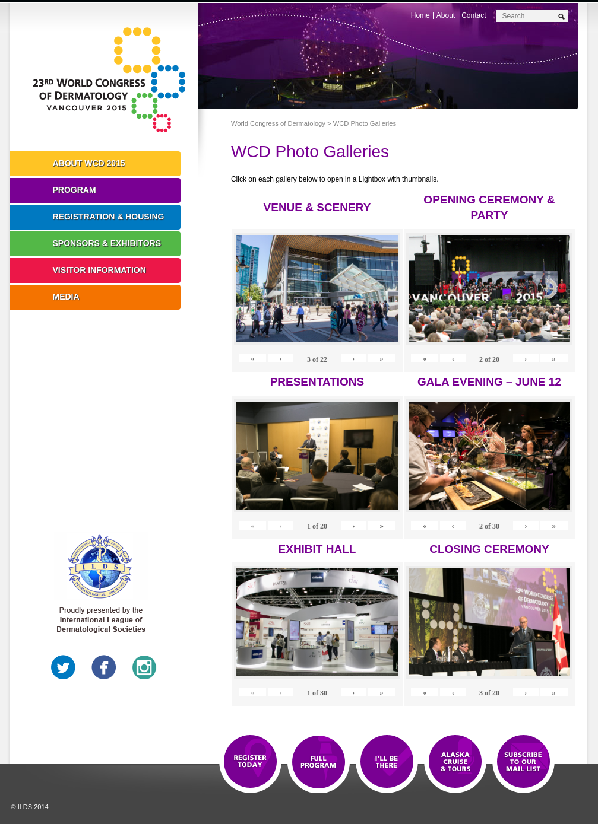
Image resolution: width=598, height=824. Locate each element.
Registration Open (250, 762)
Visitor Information (99, 270)
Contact (473, 15)
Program (74, 190)
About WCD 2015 (89, 163)
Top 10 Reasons (318, 762)
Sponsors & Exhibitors (107, 243)
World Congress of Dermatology (113, 80)
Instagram (144, 667)
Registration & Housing (108, 216)
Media (66, 296)
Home (420, 15)
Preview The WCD (455, 762)
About (445, 15)
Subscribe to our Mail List (523, 762)
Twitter (63, 667)
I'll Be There (387, 762)
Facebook (104, 667)
